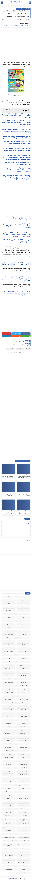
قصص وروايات (9, 791)
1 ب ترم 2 (8, 596)
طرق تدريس (8, 781)
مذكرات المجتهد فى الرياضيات (9, 819)
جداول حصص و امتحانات (23, 771)
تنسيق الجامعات (23, 767)
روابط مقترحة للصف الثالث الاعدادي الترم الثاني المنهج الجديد (15, 25)
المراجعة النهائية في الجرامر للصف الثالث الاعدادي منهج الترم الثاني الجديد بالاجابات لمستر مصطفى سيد (17, 150)
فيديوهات (8, 788)
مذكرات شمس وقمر (8, 827)
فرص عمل (8, 785)
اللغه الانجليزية (23, 733)
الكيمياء (23, 723)
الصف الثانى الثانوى (23, 706)
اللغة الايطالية (8, 726)
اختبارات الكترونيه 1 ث (8, 651)
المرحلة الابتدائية (23, 737)
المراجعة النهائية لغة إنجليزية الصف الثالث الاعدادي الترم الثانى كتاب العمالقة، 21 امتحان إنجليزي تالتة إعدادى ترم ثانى (16, 131)
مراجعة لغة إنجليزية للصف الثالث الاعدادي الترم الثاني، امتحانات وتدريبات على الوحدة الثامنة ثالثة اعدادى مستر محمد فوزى (17, 170)
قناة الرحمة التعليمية (23, 795)
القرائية (23, 720)
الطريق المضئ (16, 2)
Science (23, 641)
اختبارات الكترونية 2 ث (23, 651)
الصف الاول (23, 692)
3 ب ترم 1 (8, 617)
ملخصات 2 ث (8, 852)
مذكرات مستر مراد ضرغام (23, 844)
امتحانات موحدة (23, 747)
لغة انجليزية (23, 805)
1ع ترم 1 (23, 603)
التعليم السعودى (8, 668)
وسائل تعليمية (8, 869)
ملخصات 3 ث (23, 855)
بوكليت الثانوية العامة (8, 757)
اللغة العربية (23, 730)
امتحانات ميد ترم (8, 747)
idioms (23, 644)
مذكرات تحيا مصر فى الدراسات (23, 823)
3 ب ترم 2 (23, 620)
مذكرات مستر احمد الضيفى (23, 837)
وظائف (23, 872)
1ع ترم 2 (8, 603)
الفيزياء (8, 716)
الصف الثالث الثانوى (8, 699)
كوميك (8, 802)
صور (23, 781)
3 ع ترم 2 (27, 8)
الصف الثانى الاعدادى (9, 702)
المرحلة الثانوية (23, 740)
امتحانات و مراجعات (23, 754)
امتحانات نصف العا (23, 750)
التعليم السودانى (23, 672)
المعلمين (9, 740)
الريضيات (8, 689)
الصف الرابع (23, 709)
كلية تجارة (9, 798)
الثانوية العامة (8, 672)
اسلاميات (8, 655)
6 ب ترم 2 (8, 631)
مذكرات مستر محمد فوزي (8, 840)
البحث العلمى (23, 661)
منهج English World (9, 855)
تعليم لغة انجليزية (23, 764)
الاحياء (23, 658)
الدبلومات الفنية (23, 685)
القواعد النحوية (9, 720)
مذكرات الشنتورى (8, 815)
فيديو (23, 788)
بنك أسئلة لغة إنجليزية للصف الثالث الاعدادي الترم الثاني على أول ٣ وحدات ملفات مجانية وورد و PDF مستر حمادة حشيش (24, 478)
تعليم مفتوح (8, 764)
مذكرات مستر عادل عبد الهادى (23, 840)
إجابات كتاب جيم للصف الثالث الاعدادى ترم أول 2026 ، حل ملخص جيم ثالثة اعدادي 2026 (23, 494)
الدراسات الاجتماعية (9, 685)
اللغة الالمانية (8, 723)
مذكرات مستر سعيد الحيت (8, 837)
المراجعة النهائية (10, 348)
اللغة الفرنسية (9, 730)
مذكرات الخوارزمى (23, 815)
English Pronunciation (8, 634)
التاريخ (8, 661)
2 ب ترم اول (8, 607)
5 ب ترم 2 (8, 627)
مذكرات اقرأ (23, 812)
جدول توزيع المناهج (23, 774)
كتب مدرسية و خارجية (23, 798)
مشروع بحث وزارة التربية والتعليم (8, 845)
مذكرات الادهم (8, 812)
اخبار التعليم (23, 648)
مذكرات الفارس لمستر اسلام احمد (23, 820)
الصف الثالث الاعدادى (23, 699)
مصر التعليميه (23, 848)
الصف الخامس (9, 706)
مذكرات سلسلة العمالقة (23, 827)
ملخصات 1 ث (23, 852)
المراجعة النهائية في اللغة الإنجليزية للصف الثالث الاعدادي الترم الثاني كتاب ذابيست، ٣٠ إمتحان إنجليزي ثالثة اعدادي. (16, 279)
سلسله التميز (23, 778)
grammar (8, 641)
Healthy (8, 637)
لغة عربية (9, 805)
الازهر (9, 658)
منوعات (8, 859)
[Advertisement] (16, 45)
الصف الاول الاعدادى (9, 692)
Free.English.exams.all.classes (23, 637)
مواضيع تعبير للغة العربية (23, 862)
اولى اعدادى (8, 754)
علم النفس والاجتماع (23, 785)
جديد (9, 774)
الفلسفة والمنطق (23, 716)
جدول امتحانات (9, 771)
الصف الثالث (8, 696)
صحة (9, 778)
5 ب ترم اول (23, 631)
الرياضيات (23, 689)
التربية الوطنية (23, 668)
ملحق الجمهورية (8, 848)
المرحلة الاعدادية (8, 737)
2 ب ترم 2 (23, 607)
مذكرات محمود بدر (23, 834)
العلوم (23, 713)
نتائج (9, 862)
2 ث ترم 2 (23, 610)
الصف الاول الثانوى (23, 696)
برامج (23, 757)
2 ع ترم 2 (23, 617)
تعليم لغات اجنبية (8, 761)
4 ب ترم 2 (23, 627)
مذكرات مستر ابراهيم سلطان (8, 834)
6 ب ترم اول (23, 634)
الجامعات (8, 675)
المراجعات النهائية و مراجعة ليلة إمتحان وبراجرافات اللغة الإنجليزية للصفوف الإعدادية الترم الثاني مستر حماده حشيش (9, 495)
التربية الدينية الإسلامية (8, 665)
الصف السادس (9, 709)
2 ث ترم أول (8, 610)
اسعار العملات (23, 655)
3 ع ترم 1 (23, 624)
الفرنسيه (8, 713)
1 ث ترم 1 (23, 600)
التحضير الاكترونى (23, 665)
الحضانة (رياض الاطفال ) (8, 682)
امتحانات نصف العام (9, 750)
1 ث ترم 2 (8, 600)
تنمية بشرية (8, 767)
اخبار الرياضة (8, 648)
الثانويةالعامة (23, 675)
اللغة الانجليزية (20, 8)
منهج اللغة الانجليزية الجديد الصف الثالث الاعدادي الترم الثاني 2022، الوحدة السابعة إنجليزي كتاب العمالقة (17, 226)
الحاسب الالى (23, 682)
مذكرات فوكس (23, 830)
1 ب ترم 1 (23, 596)
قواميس (8, 795)
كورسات (23, 802)
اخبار (8, 644)
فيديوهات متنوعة (23, 791)
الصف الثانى (23, 702)
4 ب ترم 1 (8, 624)
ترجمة (23, 761)
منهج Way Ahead (23, 859)
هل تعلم (23, 869)
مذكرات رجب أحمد (8, 823)
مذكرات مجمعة (8, 830)
